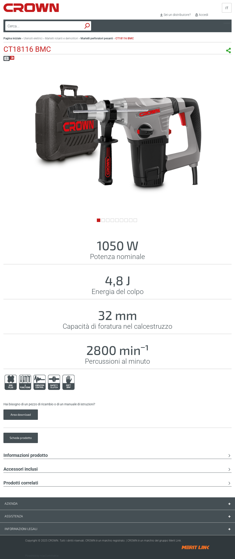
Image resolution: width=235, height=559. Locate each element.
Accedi (203, 15)
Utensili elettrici (33, 38)
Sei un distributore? (177, 15)
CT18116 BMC (124, 38)
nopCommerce (49, 555)
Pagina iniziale (12, 38)
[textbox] (37, 26)
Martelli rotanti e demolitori (61, 38)
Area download (21, 414)
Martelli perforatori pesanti (97, 38)
